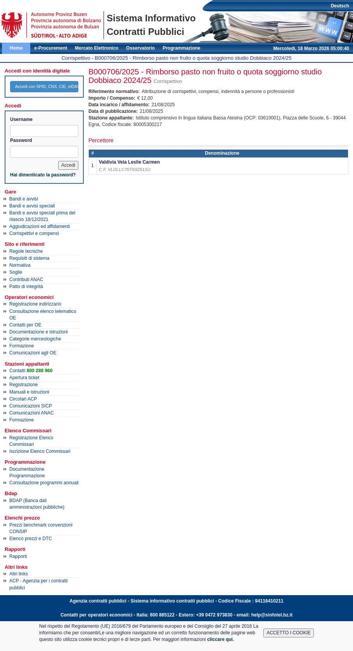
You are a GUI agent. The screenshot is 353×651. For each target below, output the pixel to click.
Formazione (21, 346)
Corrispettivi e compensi (34, 233)
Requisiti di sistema (29, 258)
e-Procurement (50, 48)
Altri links (18, 574)
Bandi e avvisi (23, 199)
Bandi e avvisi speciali (32, 206)
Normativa (20, 265)
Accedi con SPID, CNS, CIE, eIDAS (46, 86)
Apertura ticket (24, 377)
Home (16, 48)
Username (21, 119)
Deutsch (340, 6)
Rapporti (18, 556)
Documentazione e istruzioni (38, 332)
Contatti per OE (25, 325)
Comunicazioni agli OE (32, 353)
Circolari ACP (23, 399)
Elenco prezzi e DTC (30, 538)
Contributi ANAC (26, 279)
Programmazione (181, 48)
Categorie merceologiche (35, 339)
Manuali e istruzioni (29, 392)
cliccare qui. (220, 639)
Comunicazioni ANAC (31, 413)
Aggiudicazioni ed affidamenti (39, 226)
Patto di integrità (26, 286)
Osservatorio (140, 48)
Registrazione (23, 384)
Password (21, 140)
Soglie (15, 272)
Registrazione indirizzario (35, 304)
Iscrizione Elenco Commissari (39, 451)
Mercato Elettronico (96, 48)
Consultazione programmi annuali (44, 482)
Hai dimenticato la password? (43, 175)
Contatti (30, 370)
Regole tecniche (26, 251)
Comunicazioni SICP (30, 406)
